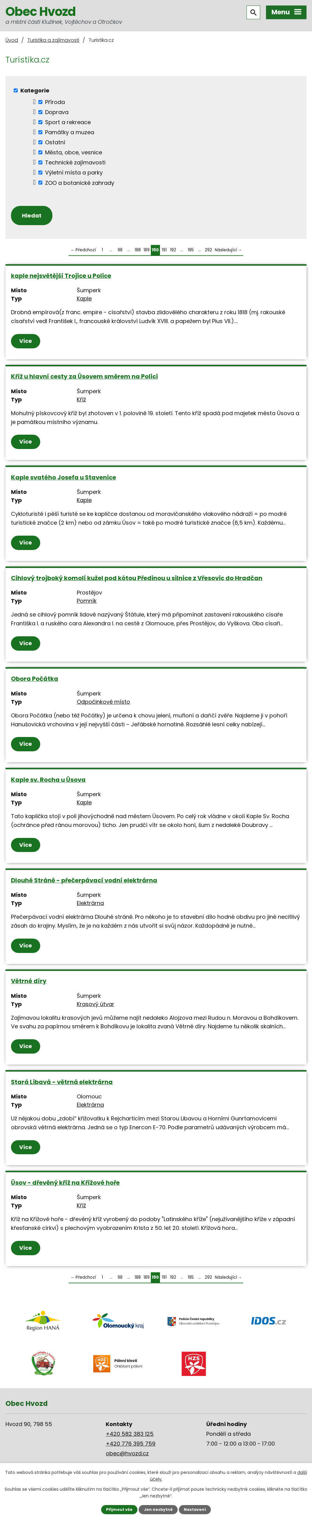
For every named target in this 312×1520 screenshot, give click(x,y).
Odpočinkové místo (103, 702)
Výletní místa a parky (74, 172)
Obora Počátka (34, 678)
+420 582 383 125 (130, 1434)
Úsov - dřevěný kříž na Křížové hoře (65, 1182)
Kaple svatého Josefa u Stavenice (63, 477)
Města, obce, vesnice (73, 152)
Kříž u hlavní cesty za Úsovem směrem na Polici (84, 376)
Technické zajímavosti (75, 162)
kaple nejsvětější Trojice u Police (61, 275)
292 (208, 250)
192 (173, 250)
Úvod (11, 40)
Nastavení (195, 1509)
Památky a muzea (69, 132)
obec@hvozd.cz (127, 1453)
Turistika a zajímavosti (53, 40)
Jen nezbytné (158, 1509)
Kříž (81, 399)
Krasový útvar (95, 1004)
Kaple (84, 298)
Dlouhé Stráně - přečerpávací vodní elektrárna (84, 880)
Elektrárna (90, 903)
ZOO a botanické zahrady (79, 182)
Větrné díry (29, 981)
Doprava (57, 112)
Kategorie (34, 90)
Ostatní (55, 142)
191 (164, 250)
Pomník (87, 601)
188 (138, 250)
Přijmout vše (119, 1509)
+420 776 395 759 (130, 1443)
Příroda (55, 102)
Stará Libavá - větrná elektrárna (62, 1082)
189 (147, 250)
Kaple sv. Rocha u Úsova (48, 779)
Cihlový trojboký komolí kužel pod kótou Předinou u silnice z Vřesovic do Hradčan (136, 578)
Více (25, 341)
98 (120, 250)
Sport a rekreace (68, 122)
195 (191, 250)
